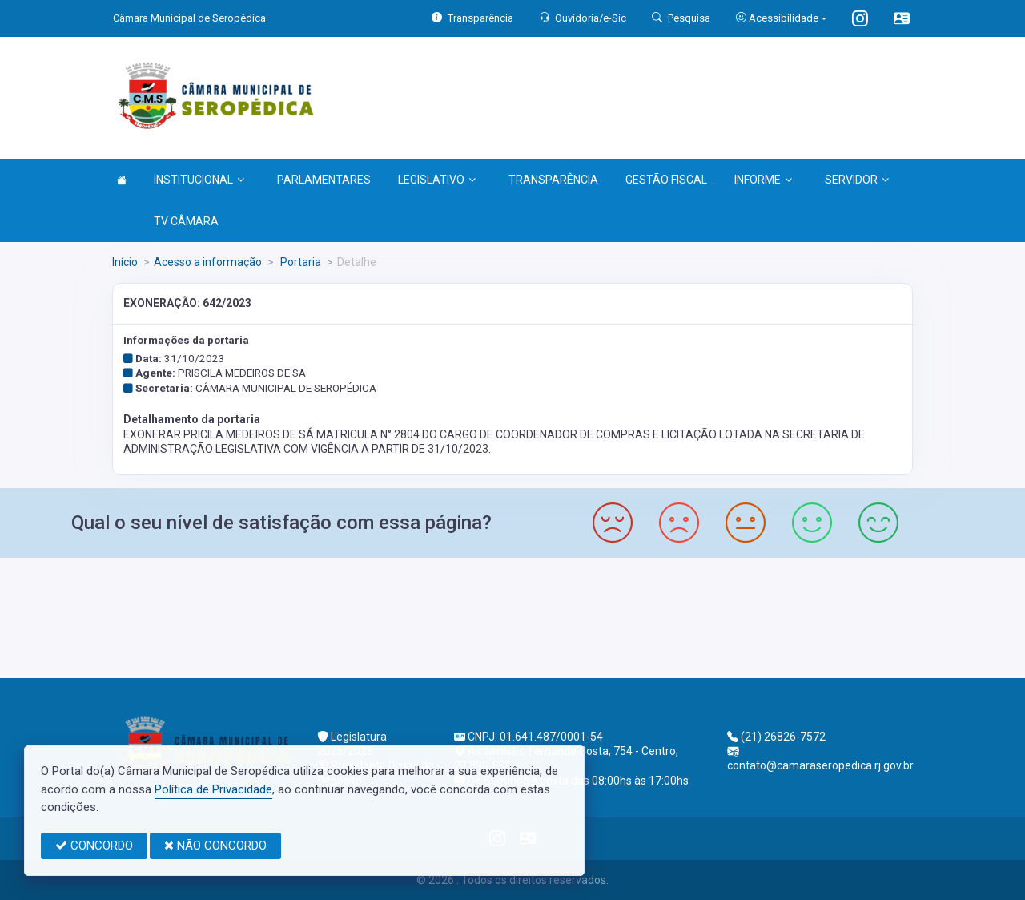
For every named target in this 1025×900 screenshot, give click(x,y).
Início (125, 262)
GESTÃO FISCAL (666, 179)
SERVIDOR (857, 179)
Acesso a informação (208, 262)
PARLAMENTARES (324, 179)
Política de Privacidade (213, 789)
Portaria (299, 262)
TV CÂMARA (186, 221)
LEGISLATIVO (437, 179)
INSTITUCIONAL (199, 179)
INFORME (763, 179)
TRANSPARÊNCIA (553, 179)
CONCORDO (94, 845)
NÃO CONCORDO (215, 845)
